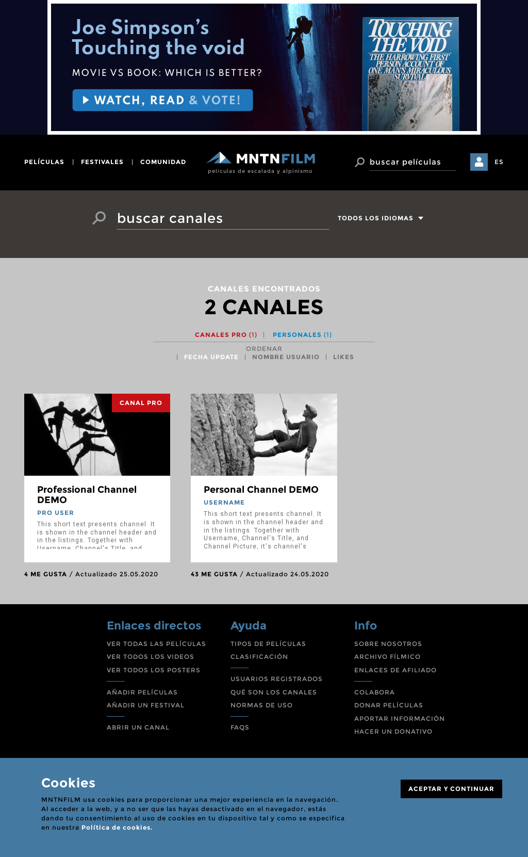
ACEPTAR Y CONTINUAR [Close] (451, 789)
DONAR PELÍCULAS (388, 705)
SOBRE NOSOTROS (388, 644)
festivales (102, 162)
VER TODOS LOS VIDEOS (150, 656)
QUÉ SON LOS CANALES (273, 692)
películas (44, 162)
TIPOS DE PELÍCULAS (268, 644)
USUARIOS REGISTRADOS (276, 679)
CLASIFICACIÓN (259, 656)
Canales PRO (226, 334)
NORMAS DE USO (261, 705)
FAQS (240, 727)
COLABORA (374, 692)
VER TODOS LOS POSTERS (154, 670)
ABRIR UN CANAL (138, 727)
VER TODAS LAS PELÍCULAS (156, 644)
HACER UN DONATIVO (393, 731)
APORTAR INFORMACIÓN (399, 718)
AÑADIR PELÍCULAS (142, 692)
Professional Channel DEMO (87, 495)
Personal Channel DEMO (261, 489)
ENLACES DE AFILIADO (395, 670)
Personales (302, 334)
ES (499, 162)
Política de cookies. (117, 827)
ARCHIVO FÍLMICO (387, 656)
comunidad (163, 162)
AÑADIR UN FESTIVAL (146, 705)
